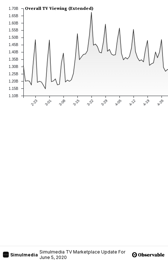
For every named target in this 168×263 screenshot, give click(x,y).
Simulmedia (20, 255)
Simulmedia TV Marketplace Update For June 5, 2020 (82, 254)
